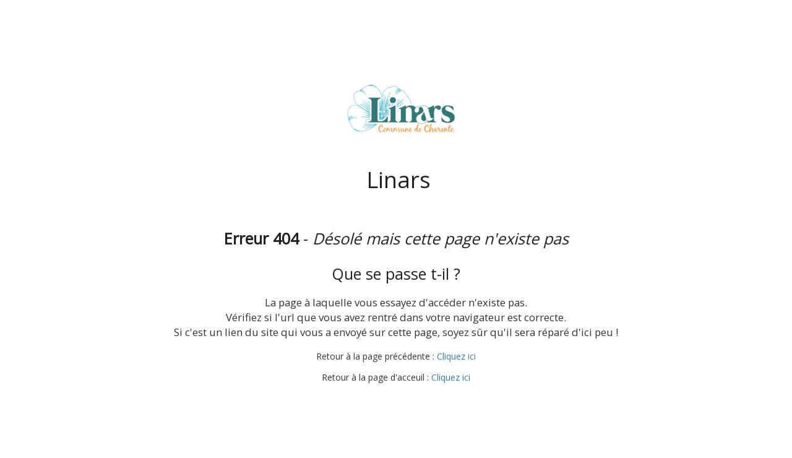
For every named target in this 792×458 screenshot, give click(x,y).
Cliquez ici (456, 356)
